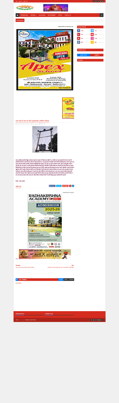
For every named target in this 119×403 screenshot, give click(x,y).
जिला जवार (43, 124)
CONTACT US (68, 15)
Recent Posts (83, 55)
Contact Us (25, 1)
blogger (61, 279)
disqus (66, 279)
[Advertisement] (45, 273)
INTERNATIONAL (24, 15)
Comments (96, 55)
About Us (20, 1)
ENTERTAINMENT (52, 15)
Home (17, 1)
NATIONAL (33, 15)
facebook (71, 279)
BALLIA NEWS (42, 15)
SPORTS (60, 15)
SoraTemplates (22, 319)
